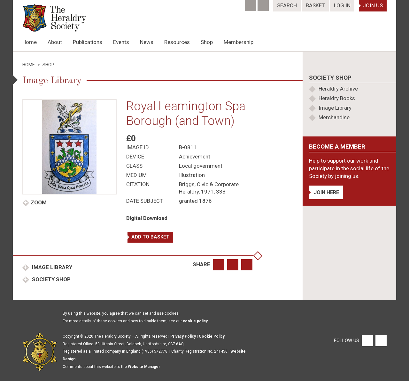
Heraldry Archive (338, 88)
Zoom (39, 202)
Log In (342, 5)
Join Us (373, 5)
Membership (238, 42)
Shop (207, 42)
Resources (177, 42)
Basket (315, 5)
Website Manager (144, 366)
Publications (87, 42)
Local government (200, 166)
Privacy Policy (183, 336)
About (55, 42)
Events (121, 42)
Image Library (51, 267)
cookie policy (195, 321)
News (146, 42)
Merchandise (334, 117)
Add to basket (150, 237)
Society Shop (51, 279)
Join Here (326, 192)
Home (29, 42)
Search (287, 5)
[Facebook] (251, 3)
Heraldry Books (337, 98)
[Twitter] (264, 3)
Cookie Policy (212, 336)
